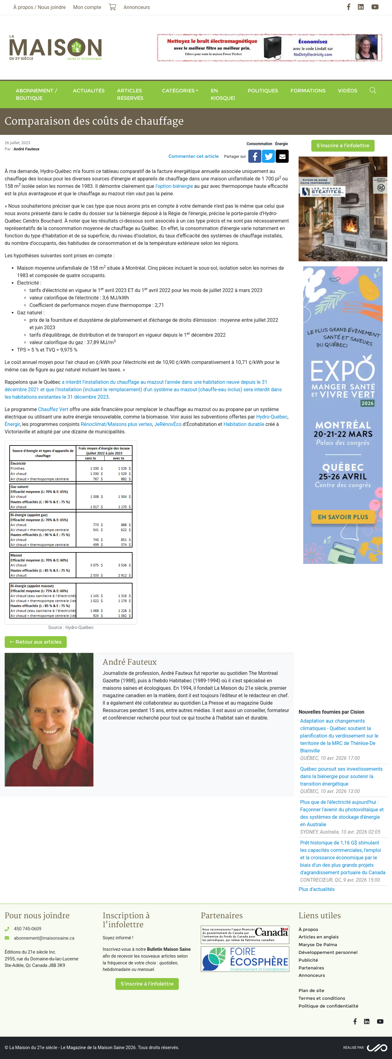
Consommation (259, 144)
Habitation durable (243, 424)
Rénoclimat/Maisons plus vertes (116, 424)
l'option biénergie (174, 186)
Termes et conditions (322, 998)
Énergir (12, 424)
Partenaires (311, 968)
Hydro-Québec (271, 417)
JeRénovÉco (168, 424)
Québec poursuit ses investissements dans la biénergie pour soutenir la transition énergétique (341, 776)
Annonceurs (312, 975)
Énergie (281, 144)
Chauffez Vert (53, 409)
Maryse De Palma (318, 944)
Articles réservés (130, 94)
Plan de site (311, 990)
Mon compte (87, 7)
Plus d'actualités (317, 889)
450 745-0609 (27, 929)
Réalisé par (353, 1048)
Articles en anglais (319, 937)
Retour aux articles (35, 642)
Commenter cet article (194, 156)
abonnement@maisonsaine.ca (44, 938)
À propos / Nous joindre (39, 7)
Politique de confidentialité (328, 1006)
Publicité (308, 960)
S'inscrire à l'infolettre (343, 145)
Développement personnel (328, 952)
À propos (308, 929)
